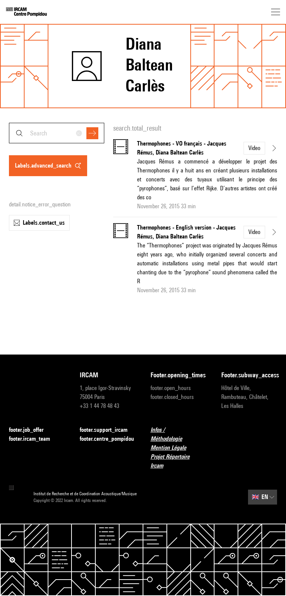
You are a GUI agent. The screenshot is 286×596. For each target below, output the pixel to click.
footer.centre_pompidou (107, 438)
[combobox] (56, 133)
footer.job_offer (31, 430)
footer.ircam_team (34, 439)
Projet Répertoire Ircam (178, 461)
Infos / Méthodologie (178, 434)
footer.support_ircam (108, 430)
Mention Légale (172, 448)
